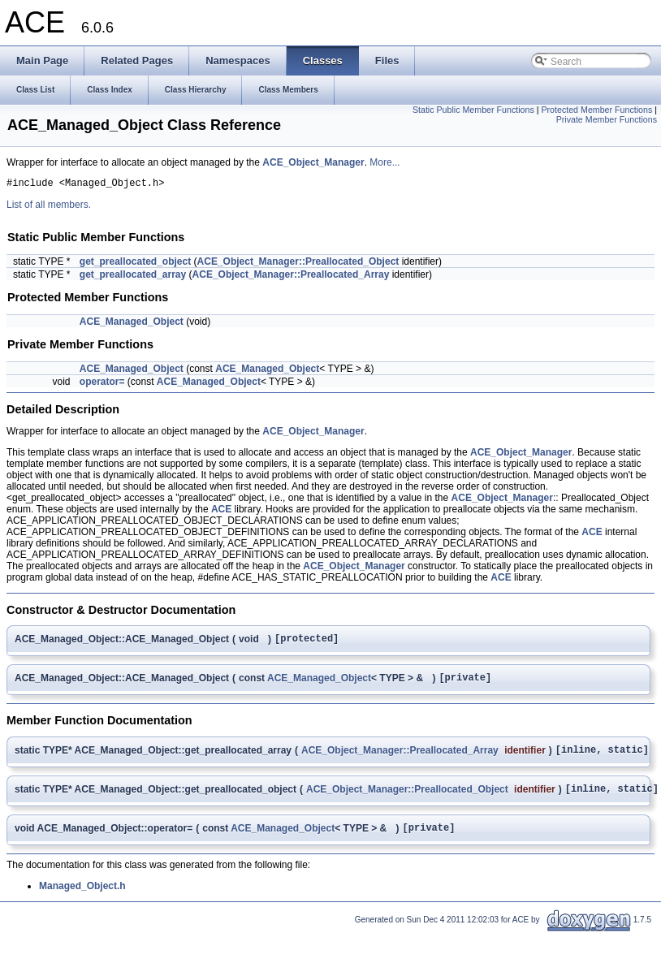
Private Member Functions (606, 119)
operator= (102, 384)
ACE (221, 511)
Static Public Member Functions (473, 109)
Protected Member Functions (596, 109)
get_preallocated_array (133, 277)
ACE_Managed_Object (132, 324)
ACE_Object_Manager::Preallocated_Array (291, 277)
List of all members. (48, 207)
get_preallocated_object (135, 264)
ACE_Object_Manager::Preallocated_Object (298, 264)
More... (384, 162)
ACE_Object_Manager (313, 162)
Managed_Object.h (82, 900)
